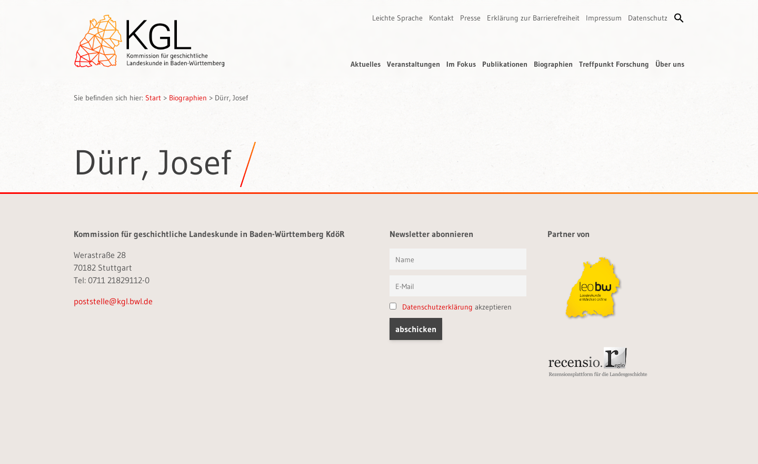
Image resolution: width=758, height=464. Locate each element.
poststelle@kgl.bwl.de (113, 301)
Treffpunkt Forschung (614, 64)
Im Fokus (461, 64)
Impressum (604, 18)
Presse (470, 18)
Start (153, 97)
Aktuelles (366, 64)
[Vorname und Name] (458, 259)
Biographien (553, 64)
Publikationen (504, 64)
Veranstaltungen (413, 64)
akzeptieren (451, 307)
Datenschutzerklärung (437, 307)
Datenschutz (647, 18)
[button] (679, 18)
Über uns (669, 64)
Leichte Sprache (397, 18)
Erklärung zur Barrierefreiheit (533, 18)
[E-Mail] (458, 285)
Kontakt (441, 18)
